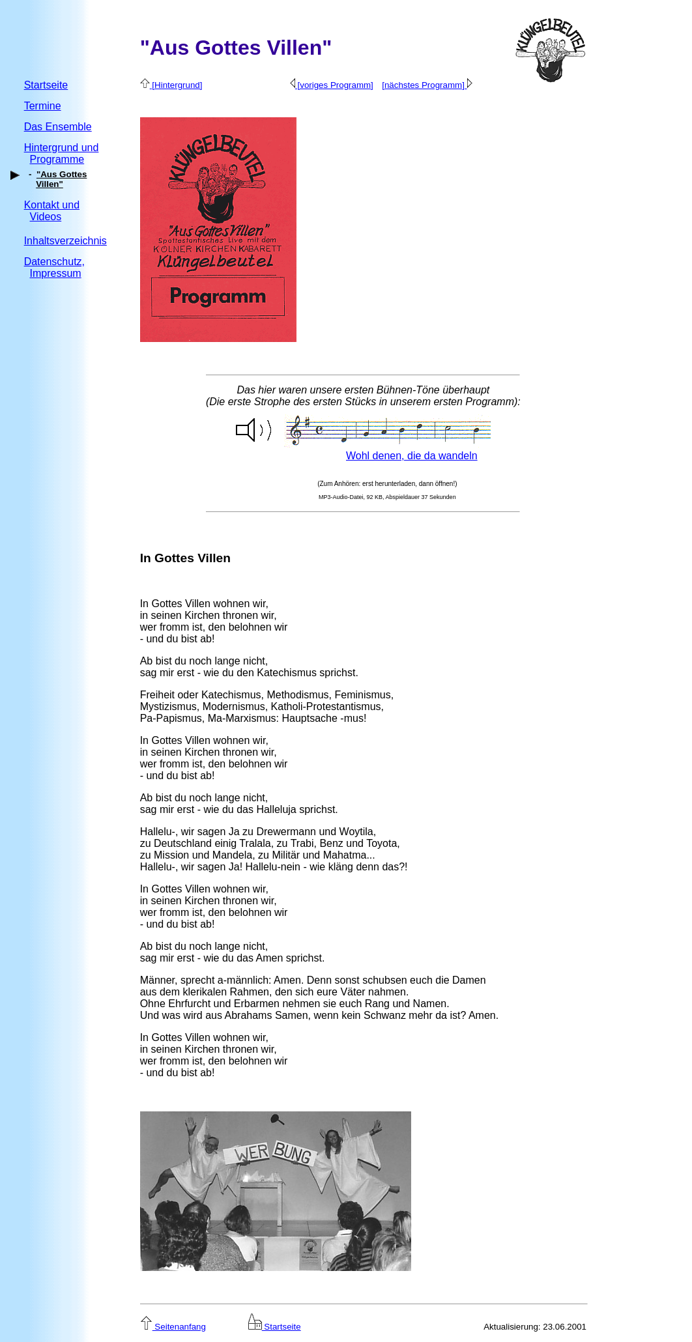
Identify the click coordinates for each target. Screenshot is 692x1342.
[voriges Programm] (331, 85)
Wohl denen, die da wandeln (412, 455)
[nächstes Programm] (427, 85)
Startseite (46, 85)
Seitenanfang (173, 1327)
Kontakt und (51, 204)
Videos (46, 216)
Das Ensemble (58, 126)
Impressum (55, 273)
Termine (42, 105)
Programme (57, 159)
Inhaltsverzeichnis (65, 240)
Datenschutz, (54, 261)
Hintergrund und (61, 147)
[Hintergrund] (171, 85)
